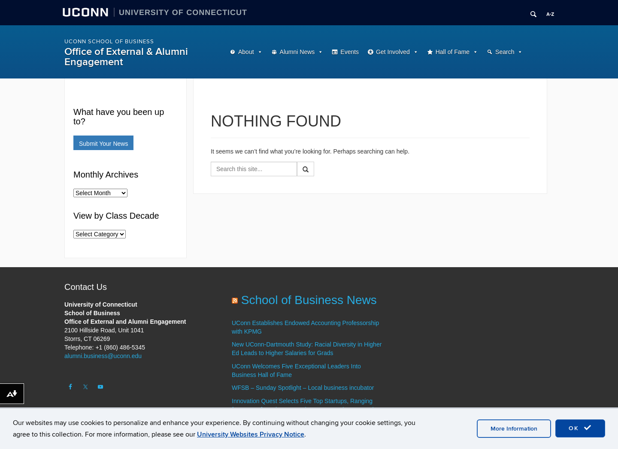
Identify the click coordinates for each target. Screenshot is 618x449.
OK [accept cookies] (580, 428)
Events (349, 51)
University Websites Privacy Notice (250, 434)
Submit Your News (103, 143)
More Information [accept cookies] (514, 428)
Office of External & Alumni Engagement (126, 56)
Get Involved (393, 51)
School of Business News (309, 300)
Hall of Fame (453, 51)
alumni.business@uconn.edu (103, 356)
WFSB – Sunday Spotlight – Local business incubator (303, 387)
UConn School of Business (109, 41)
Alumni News (297, 51)
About (246, 51)
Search (504, 51)
